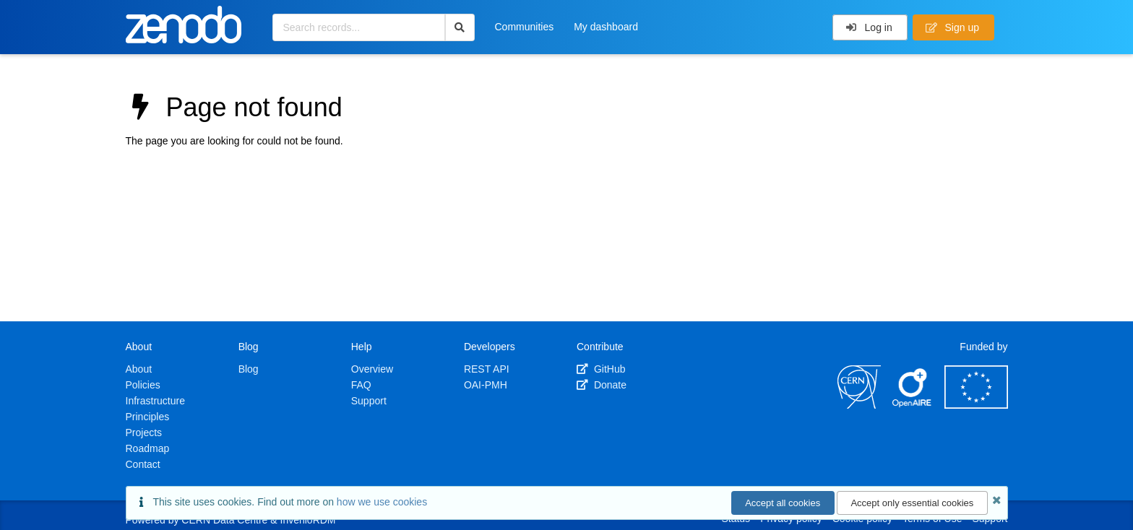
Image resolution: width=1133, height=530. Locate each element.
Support (369, 401)
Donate (601, 385)
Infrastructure (155, 401)
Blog (248, 369)
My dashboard (606, 26)
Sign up (952, 27)
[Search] (460, 27)
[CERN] (859, 405)
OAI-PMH (485, 385)
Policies (143, 385)
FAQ (361, 385)
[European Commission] (976, 405)
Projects (144, 432)
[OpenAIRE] (912, 405)
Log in (868, 27)
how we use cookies (382, 502)
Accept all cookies (782, 503)
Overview (372, 369)
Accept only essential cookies (911, 503)
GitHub (601, 369)
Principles (148, 416)
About (139, 369)
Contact (143, 464)
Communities (524, 26)
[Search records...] (358, 27)
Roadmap (148, 448)
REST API (486, 369)
